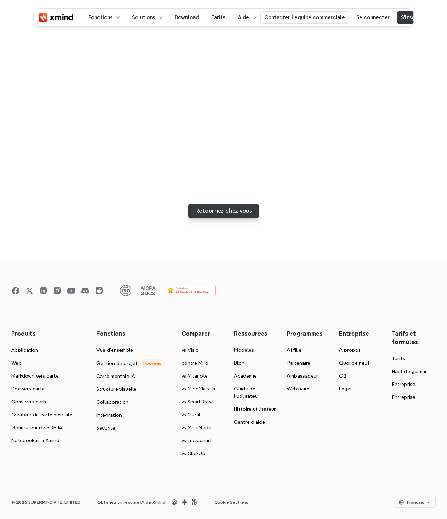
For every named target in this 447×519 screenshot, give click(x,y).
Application (24, 350)
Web (16, 362)
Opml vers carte (29, 401)
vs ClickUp (193, 453)
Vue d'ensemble (114, 350)
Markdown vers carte (35, 375)
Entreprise (403, 384)
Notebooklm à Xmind (35, 440)
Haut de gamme (410, 371)
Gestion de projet (117, 363)
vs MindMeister (199, 388)
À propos (350, 350)
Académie (245, 375)
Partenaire (298, 362)
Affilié (294, 350)
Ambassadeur (302, 375)
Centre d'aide (249, 421)
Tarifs (398, 358)
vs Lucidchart (197, 440)
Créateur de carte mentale (41, 414)
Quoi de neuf (354, 362)
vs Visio (190, 350)
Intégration (109, 414)
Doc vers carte (28, 388)
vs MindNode (196, 427)
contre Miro (195, 362)
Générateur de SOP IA (37, 427)
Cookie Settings (231, 502)
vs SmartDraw (197, 401)
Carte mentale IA (115, 376)
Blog (239, 362)
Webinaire (298, 388)
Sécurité (105, 427)
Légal (345, 388)
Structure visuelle (116, 389)
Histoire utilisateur (255, 409)
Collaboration (112, 402)
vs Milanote (195, 375)
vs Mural (191, 414)
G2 (342, 375)
